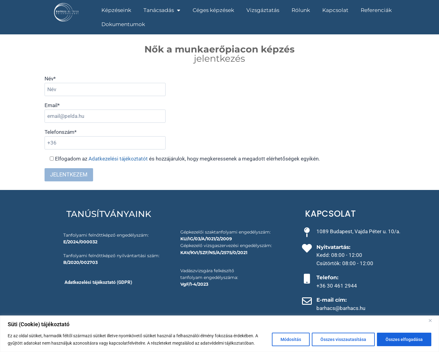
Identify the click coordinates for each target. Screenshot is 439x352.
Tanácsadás (161, 10)
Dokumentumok (123, 24)
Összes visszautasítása (342, 339)
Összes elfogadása (403, 339)
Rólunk (301, 10)
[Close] (432, 320)
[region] (219, 333)
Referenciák (376, 10)
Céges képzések (213, 10)
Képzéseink (116, 10)
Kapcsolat (335, 10)
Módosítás (288, 339)
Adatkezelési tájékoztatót (118, 159)
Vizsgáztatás (262, 10)
